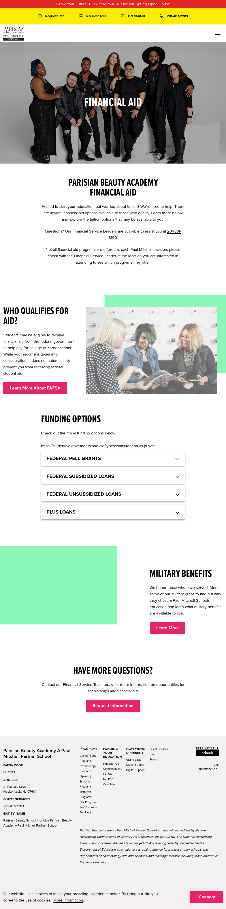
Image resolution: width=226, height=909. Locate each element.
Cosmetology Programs (88, 758)
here (102, 4)
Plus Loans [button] (61, 512)
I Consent (206, 897)
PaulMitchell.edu (207, 769)
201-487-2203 (13, 806)
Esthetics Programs (86, 784)
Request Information (113, 705)
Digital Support (135, 770)
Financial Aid (111, 764)
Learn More (167, 628)
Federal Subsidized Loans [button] (80, 476)
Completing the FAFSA (112, 771)
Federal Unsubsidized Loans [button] (84, 494)
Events (154, 759)
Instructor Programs (86, 794)
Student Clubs (135, 765)
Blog (152, 754)
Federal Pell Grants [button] (74, 458)
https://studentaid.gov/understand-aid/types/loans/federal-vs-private (98, 445)
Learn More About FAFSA (35, 388)
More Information (68, 900)
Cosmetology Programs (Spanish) (88, 771)
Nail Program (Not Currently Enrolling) (88, 807)
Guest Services (159, 749)
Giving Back (133, 760)
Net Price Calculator (109, 781)
